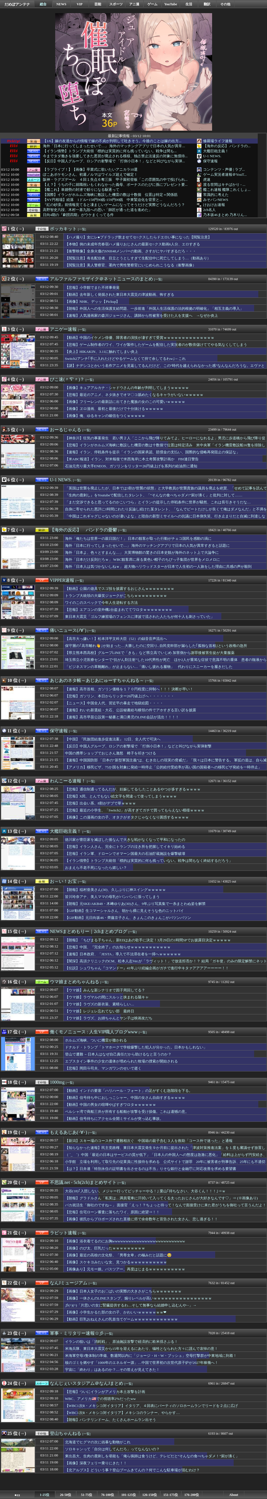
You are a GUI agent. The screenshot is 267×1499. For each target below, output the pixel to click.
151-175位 (170, 1495)
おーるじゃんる (65, 429)
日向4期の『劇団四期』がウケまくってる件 (78, 215)
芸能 (97, 4)
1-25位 (44, 1495)
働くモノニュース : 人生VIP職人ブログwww (94, 1031)
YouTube (170, 4)
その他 (225, 4)
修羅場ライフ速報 (217, 141)
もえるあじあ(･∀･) (68, 1132)
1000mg (57, 1082)
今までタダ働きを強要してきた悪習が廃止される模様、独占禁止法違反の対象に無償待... (115, 156)
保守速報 (210, 161)
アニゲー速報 (63, 329)
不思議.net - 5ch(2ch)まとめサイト (83, 1182)
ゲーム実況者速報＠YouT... (225, 174)
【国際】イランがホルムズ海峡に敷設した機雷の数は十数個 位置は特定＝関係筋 (110, 194)
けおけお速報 (214, 205)
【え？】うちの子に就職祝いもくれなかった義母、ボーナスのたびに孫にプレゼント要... (115, 184)
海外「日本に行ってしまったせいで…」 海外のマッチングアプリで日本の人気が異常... (114, 146)
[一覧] (82, 229)
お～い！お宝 (63, 881)
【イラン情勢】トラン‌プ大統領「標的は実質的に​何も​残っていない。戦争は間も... (110, 151)
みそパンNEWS (215, 200)
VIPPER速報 (62, 580)
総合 (43, 4)
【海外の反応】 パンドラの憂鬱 (83, 529)
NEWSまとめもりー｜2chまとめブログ (88, 931)
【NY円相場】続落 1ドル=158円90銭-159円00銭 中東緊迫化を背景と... (102, 199)
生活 (188, 4)
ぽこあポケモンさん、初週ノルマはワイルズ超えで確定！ (90, 174)
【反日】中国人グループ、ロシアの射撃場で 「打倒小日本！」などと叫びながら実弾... (114, 161)
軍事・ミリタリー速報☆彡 (77, 1333)
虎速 (206, 179)
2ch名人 (209, 210)
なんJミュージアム (68, 1282)
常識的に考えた (216, 195)
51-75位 (86, 1495)
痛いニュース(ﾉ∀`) (68, 630)
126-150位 (149, 1495)
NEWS (61, 4)
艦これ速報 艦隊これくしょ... (226, 189)
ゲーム (152, 4)
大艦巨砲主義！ (216, 151)
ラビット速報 (63, 1232)
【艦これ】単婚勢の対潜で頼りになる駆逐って (81, 189)
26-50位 (65, 1495)
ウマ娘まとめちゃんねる (74, 981)
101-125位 (128, 1495)
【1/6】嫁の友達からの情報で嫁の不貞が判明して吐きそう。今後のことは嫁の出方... (112, 141)
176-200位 (191, 1495)
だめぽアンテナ (17, 4)
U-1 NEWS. (212, 156)
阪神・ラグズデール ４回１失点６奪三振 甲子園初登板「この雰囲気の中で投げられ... (115, 179)
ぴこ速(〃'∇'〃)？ (67, 379)
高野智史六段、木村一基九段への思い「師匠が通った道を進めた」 (97, 209)
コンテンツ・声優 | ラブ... (224, 169)
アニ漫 (134, 4)
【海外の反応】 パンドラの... (226, 146)
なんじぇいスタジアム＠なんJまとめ (86, 1383)
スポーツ (116, 4)
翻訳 (207, 4)
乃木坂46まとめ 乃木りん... (225, 215)
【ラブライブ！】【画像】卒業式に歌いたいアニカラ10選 (90, 169)
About (233, 1495)
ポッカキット (63, 228)
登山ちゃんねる (65, 1433)
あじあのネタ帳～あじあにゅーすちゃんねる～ (97, 680)
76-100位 (107, 1495)
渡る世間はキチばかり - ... (224, 184)
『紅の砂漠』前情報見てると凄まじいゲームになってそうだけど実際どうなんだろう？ (114, 204)
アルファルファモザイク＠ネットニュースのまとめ (101, 278)
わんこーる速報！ (68, 780)
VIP (80, 4)
